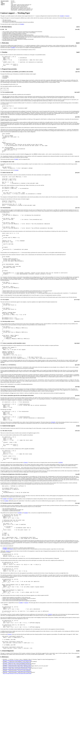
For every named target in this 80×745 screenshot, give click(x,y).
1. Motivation (4, 43)
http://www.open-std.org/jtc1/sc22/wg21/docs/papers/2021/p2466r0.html (17, 741)
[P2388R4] (62, 15)
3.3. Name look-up (4, 121)
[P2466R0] (26, 563)
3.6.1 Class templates (4, 328)
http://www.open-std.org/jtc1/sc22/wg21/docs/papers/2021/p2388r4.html (17, 737)
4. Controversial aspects (7, 469)
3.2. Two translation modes (6, 94)
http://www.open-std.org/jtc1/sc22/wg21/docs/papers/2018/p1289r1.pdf (17, 732)
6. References (4, 727)
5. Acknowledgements (7, 721)
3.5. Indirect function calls (6, 181)
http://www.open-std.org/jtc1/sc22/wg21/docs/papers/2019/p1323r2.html (17, 734)
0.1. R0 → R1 (3, 29)
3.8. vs (8, 403)
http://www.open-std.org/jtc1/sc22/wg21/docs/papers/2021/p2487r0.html (17, 743)
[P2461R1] (67, 15)
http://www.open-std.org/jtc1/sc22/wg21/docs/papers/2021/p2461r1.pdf (17, 739)
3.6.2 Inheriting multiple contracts (7, 353)
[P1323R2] (16, 179)
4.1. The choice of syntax (6, 474)
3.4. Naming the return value (7, 170)
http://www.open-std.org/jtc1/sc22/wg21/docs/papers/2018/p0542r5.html (17, 730)
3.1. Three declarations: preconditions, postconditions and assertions (16, 74)
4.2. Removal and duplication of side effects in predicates (14, 522)
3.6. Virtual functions (5, 221)
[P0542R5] (53, 465)
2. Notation (3, 52)
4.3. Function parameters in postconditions (10, 554)
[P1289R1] (16, 168)
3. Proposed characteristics (8, 71)
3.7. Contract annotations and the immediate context (13, 378)
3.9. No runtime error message (7, 426)
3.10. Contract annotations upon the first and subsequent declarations (17, 435)
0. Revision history (6, 27)
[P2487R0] (60, 510)
